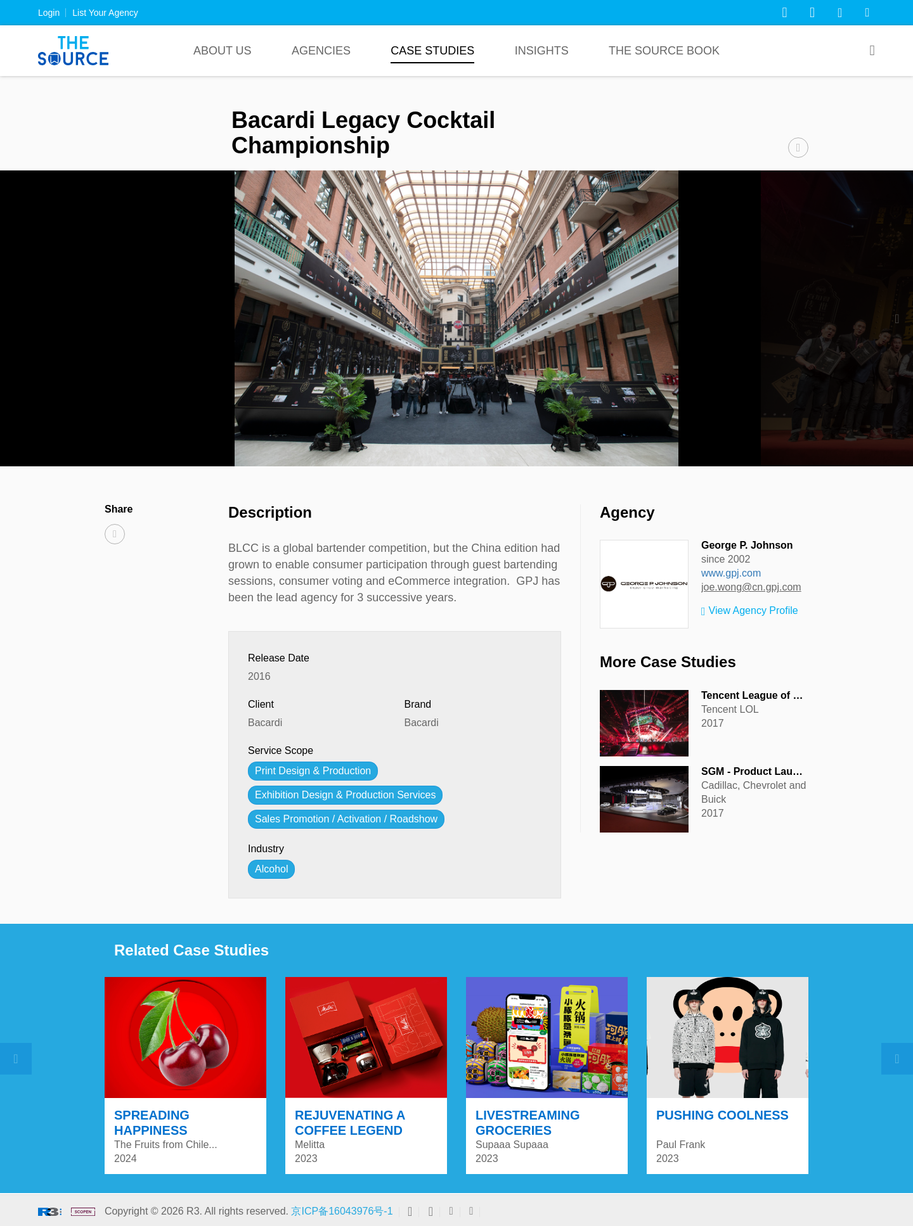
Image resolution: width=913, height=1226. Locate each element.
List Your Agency (105, 13)
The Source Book (664, 50)
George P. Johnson (747, 545)
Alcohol (271, 869)
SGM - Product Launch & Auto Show (788, 771)
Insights (542, 50)
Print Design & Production (313, 770)
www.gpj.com (731, 573)
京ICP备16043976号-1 (341, 1211)
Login (49, 13)
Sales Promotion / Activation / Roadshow (346, 819)
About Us (222, 50)
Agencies (321, 50)
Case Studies (432, 50)
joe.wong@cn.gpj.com (751, 587)
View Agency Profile (749, 611)
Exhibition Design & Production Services (345, 794)
